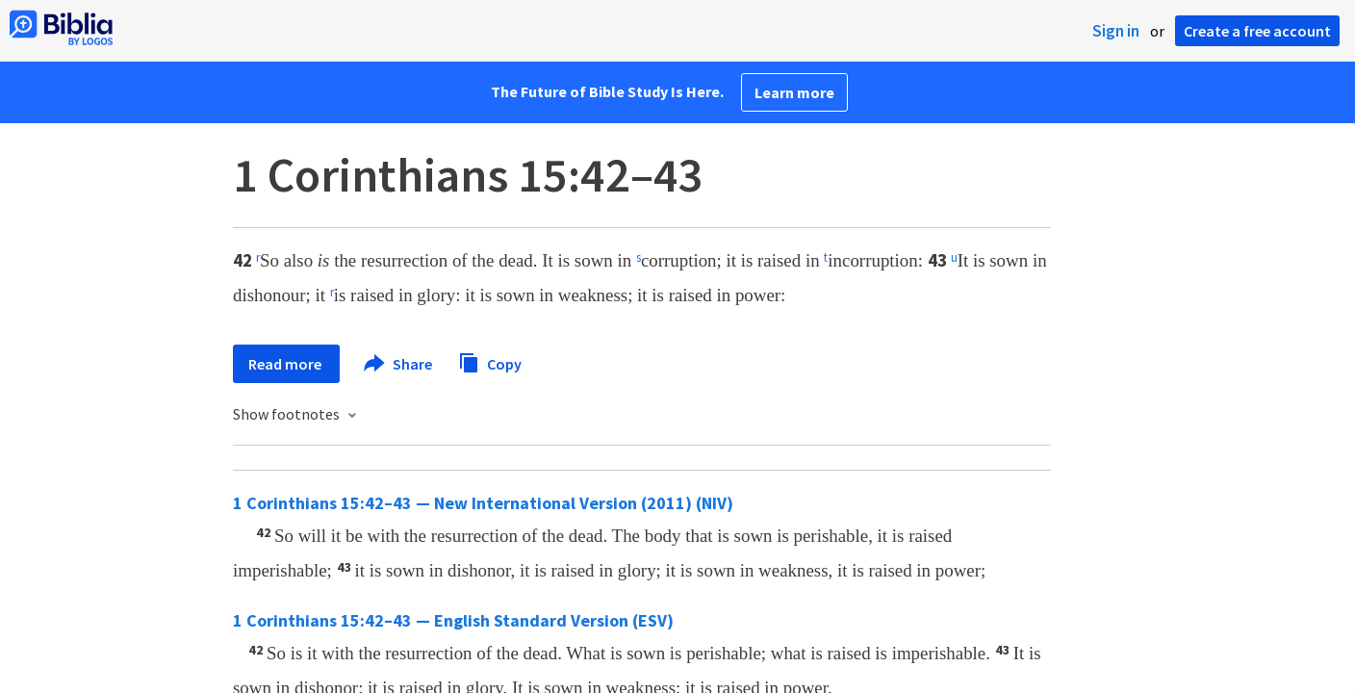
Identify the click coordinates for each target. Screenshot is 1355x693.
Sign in (1115, 30)
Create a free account (1257, 30)
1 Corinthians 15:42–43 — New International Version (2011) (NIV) (483, 503)
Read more (286, 363)
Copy (490, 361)
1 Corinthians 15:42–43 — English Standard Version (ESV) (453, 620)
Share (399, 363)
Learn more (794, 92)
